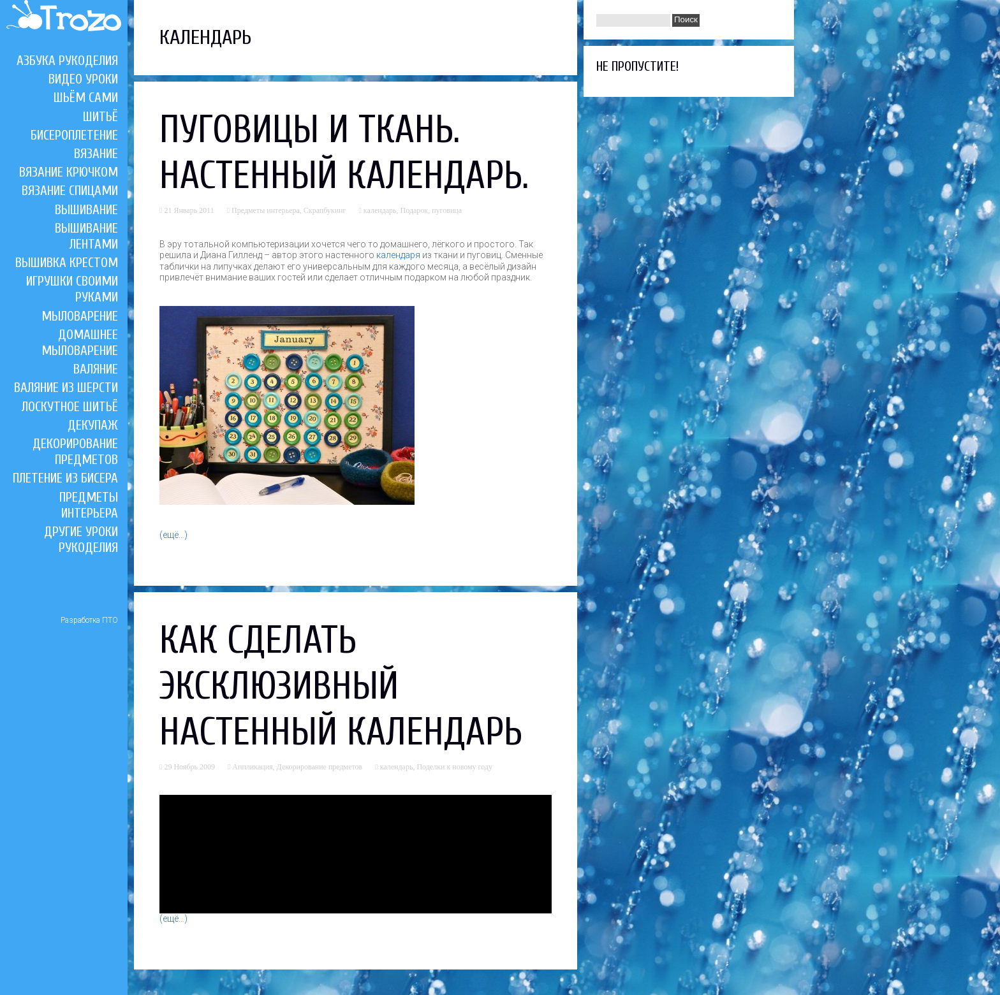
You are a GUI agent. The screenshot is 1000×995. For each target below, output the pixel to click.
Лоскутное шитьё (70, 406)
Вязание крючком (68, 172)
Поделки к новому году (454, 766)
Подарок (415, 210)
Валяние (95, 369)
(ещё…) (173, 535)
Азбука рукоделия (67, 60)
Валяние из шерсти (66, 387)
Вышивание (86, 209)
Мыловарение (79, 316)
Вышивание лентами (86, 236)
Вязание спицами (70, 190)
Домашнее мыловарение (79, 342)
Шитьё (100, 116)
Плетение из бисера (65, 478)
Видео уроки (83, 79)
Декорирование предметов (75, 451)
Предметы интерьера (88, 505)
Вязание (96, 153)
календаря (398, 255)
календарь (380, 210)
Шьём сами (86, 97)
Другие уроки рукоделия (81, 539)
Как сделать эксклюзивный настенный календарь (340, 686)
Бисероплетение (74, 135)
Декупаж (93, 425)
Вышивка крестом (66, 262)
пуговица (447, 210)
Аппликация (252, 766)
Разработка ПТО (89, 620)
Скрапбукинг (325, 210)
